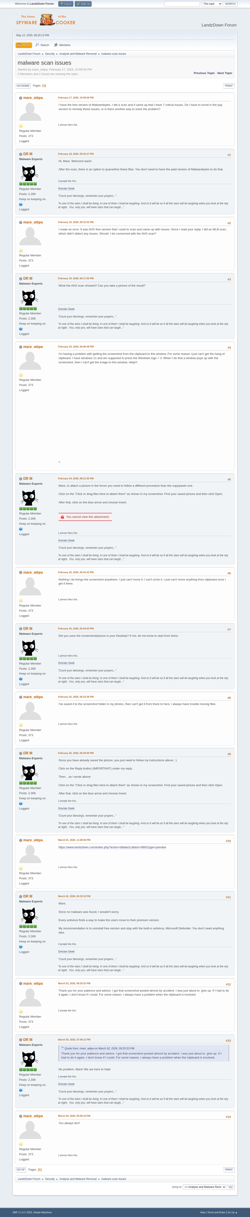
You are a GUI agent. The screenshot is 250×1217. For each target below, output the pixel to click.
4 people (62, 944)
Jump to (176, 1187)
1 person (62, 124)
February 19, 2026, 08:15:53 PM (75, 222)
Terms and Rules (216, 1212)
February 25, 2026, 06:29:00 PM (75, 753)
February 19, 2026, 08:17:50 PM (75, 278)
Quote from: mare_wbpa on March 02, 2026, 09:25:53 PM (99, 1048)
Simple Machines (43, 1212)
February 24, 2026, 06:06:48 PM (75, 346)
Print (229, 85)
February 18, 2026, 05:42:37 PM (75, 154)
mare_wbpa (33, 98)
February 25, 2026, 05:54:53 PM (75, 628)
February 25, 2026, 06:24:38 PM (75, 696)
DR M (27, 154)
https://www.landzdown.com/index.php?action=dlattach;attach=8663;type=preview (112, 847)
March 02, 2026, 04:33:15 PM (74, 896)
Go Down (23, 85)
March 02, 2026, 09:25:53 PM (74, 983)
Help (202, 1212)
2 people (62, 800)
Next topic (225, 73)
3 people (62, 181)
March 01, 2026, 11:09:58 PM (74, 840)
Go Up (21, 1169)
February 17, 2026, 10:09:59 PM (75, 97)
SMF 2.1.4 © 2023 (22, 1212)
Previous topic (204, 73)
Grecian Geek (66, 188)
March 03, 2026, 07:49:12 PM (74, 1039)
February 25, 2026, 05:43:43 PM (75, 572)
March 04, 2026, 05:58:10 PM (74, 1116)
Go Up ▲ (233, 1212)
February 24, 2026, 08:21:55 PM (75, 478)
